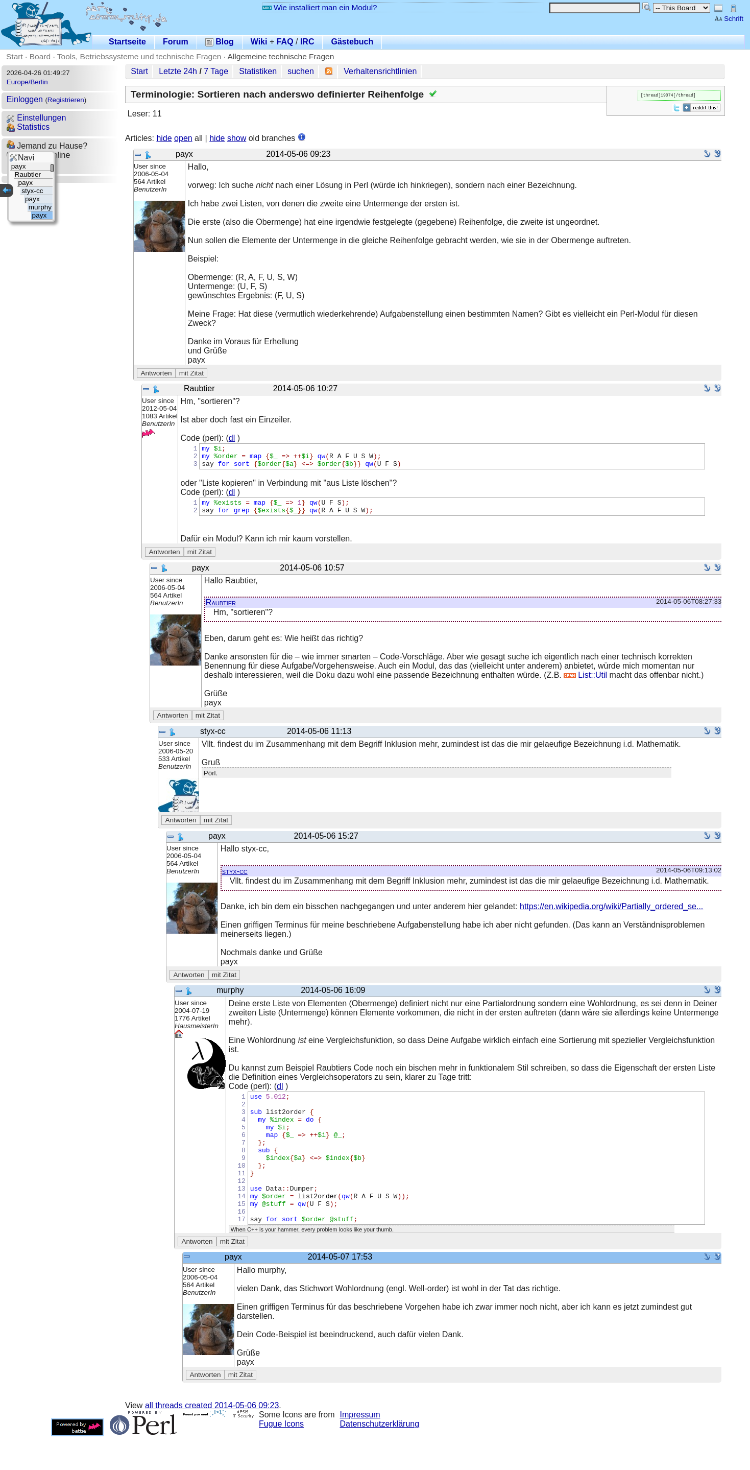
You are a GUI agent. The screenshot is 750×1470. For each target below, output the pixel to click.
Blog (219, 41)
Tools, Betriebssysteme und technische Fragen (139, 56)
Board (40, 56)
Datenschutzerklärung (380, 1457)
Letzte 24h (178, 71)
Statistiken (258, 71)
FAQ (285, 41)
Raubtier (221, 610)
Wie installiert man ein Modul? (319, 7)
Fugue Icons (281, 1457)
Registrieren (65, 100)
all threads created (212, 1439)
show (236, 138)
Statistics (28, 127)
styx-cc (235, 878)
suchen (300, 71)
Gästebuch (352, 41)
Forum (175, 41)
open (183, 138)
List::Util (585, 682)
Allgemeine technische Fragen (281, 56)
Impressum (360, 1448)
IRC (307, 41)
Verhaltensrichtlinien (380, 71)
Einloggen (25, 99)
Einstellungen (36, 117)
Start (14, 56)
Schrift (728, 18)
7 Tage (216, 71)
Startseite (127, 41)
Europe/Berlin (27, 82)
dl (232, 438)
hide (164, 138)
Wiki (259, 41)
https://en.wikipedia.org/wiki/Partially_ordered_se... (611, 914)
